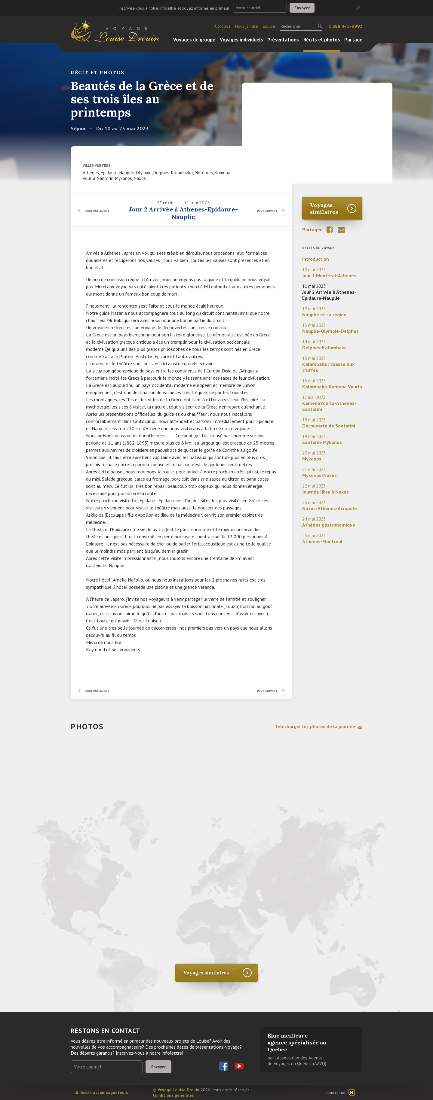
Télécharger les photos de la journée (318, 726)
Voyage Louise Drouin (178, 1089)
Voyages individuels (241, 39)
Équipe (269, 26)
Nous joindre (246, 26)
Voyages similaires (324, 208)
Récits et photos (321, 39)
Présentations (283, 39)
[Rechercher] (301, 26)
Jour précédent (101, 210)
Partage (353, 39)
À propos (222, 26)
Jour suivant (264, 210)
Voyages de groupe (194, 39)
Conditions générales (173, 1095)
